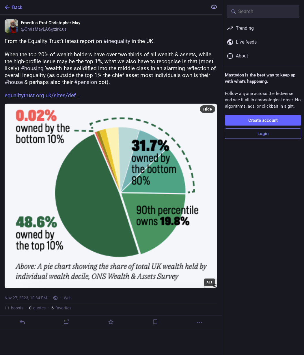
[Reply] (22, 321)
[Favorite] (110, 321)
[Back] (103, 7)
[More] (199, 322)
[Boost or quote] (66, 321)
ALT (209, 282)
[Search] (263, 11)
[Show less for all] (214, 7)
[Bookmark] (155, 321)
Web (68, 298)
